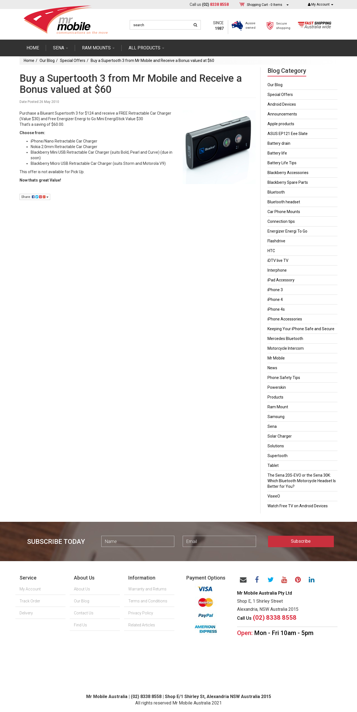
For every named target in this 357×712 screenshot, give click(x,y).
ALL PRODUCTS (146, 47)
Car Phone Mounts (283, 211)
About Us (82, 589)
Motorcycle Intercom (285, 348)
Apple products (280, 124)
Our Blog (47, 60)
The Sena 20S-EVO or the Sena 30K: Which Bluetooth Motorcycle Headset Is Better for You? (301, 481)
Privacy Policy (140, 613)
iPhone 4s (276, 309)
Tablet (273, 465)
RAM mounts (98, 47)
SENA (60, 47)
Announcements (282, 114)
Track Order (30, 601)
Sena (272, 426)
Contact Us (83, 613)
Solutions (275, 446)
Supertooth (277, 455)
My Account (30, 589)
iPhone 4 (275, 299)
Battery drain (278, 143)
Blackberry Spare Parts (287, 182)
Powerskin (276, 387)
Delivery (26, 613)
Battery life (277, 153)
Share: (35, 197)
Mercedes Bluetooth (285, 338)
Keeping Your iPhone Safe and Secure (300, 329)
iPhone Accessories (284, 319)
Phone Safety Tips (283, 377)
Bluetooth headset (283, 202)
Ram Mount (277, 407)
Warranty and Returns (147, 589)
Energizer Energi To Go (287, 231)
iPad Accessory (281, 280)
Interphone (277, 270)
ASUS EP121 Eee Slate (287, 133)
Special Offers (72, 60)
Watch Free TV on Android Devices (297, 506)
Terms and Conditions (147, 601)
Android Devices (281, 104)
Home (32, 47)
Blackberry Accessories (287, 172)
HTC (271, 250)
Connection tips (281, 221)
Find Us (80, 625)
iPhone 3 (275, 290)
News (272, 368)
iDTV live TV (277, 260)
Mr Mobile (276, 358)
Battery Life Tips (281, 163)
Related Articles (141, 625)
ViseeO (273, 496)
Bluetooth (276, 192)
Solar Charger (279, 436)
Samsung (275, 416)
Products (275, 397)
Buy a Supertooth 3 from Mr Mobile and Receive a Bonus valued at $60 (152, 60)
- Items (264, 5)
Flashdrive (276, 241)
